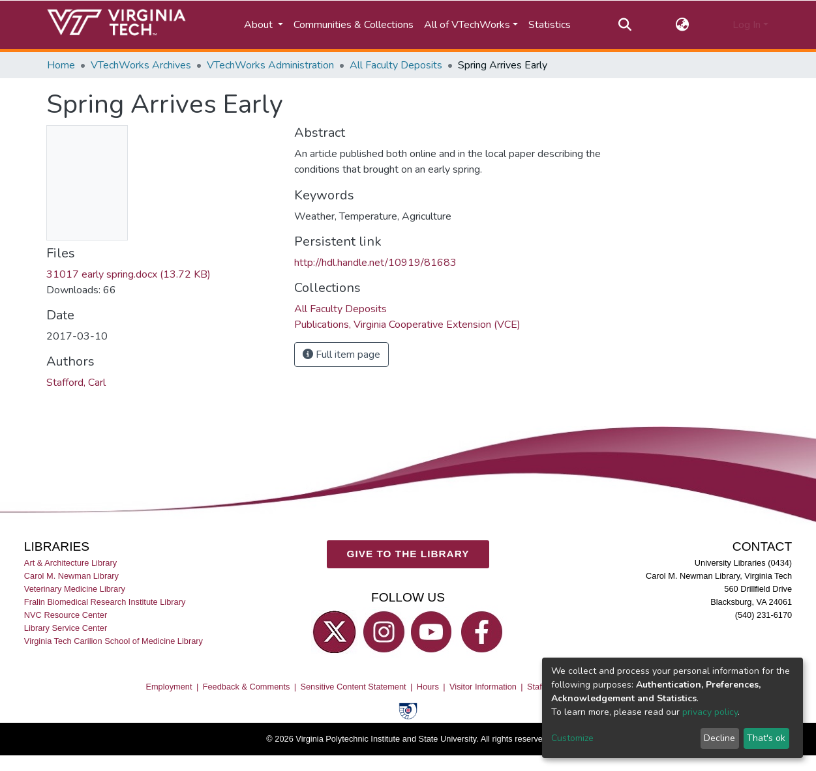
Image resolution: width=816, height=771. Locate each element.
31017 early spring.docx (128, 274)
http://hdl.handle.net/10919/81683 (375, 262)
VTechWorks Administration (270, 65)
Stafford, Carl (76, 382)
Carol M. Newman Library (71, 576)
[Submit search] (625, 25)
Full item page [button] (341, 354)
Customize (572, 738)
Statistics (549, 25)
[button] (682, 25)
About (259, 25)
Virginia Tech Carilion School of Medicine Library (113, 641)
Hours (428, 686)
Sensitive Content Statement (353, 686)
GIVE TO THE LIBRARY (408, 553)
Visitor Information (483, 686)
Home (61, 65)
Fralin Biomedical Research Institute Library (105, 602)
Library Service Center (65, 628)
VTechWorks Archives (141, 65)
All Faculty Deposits (396, 65)
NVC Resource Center (65, 615)
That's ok (766, 738)
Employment (168, 686)
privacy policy (710, 712)
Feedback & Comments (246, 686)
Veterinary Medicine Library (74, 589)
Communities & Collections (354, 25)
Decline (719, 738)
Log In (747, 25)
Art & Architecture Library (70, 563)
